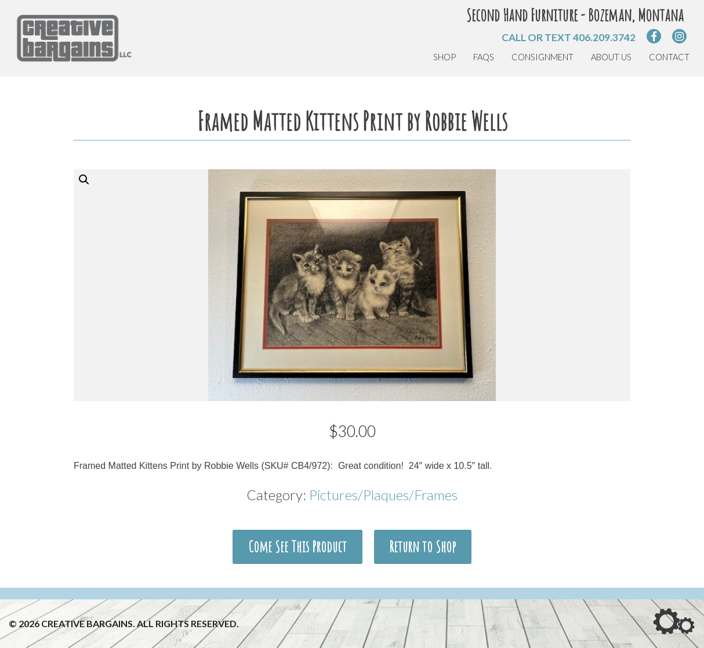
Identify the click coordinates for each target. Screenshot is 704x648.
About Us (611, 57)
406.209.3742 (604, 37)
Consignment (542, 57)
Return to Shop (422, 546)
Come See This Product (297, 546)
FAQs (483, 57)
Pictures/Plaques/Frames (383, 494)
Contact (669, 57)
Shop (444, 57)
